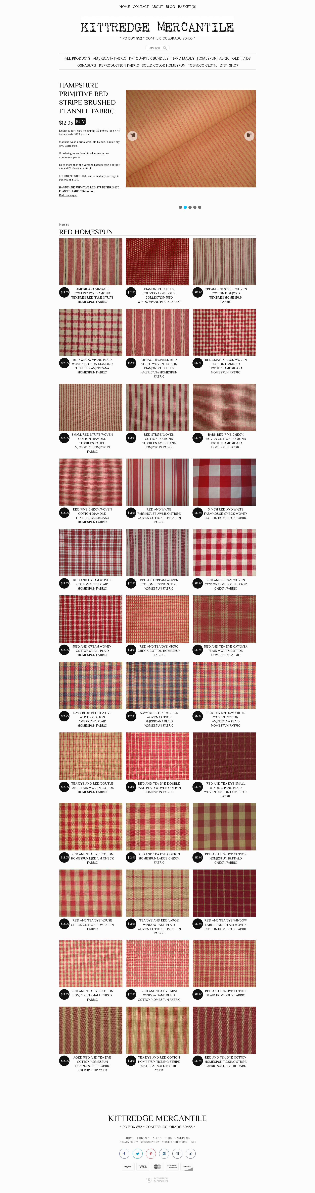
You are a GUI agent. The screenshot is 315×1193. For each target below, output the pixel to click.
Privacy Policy (129, 1142)
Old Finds (241, 58)
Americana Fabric (109, 58)
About (157, 7)
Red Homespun (68, 195)
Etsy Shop (229, 65)
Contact (141, 7)
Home (125, 7)
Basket (187, 7)
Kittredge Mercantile (157, 1118)
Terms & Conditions (174, 1142)
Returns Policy (150, 1142)
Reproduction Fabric (119, 65)
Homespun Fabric (213, 58)
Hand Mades (182, 58)
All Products (77, 58)
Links (193, 1142)
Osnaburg (86, 65)
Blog (170, 7)
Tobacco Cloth (202, 65)
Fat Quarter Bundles (149, 58)
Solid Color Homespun (163, 65)
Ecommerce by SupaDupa (160, 1179)
